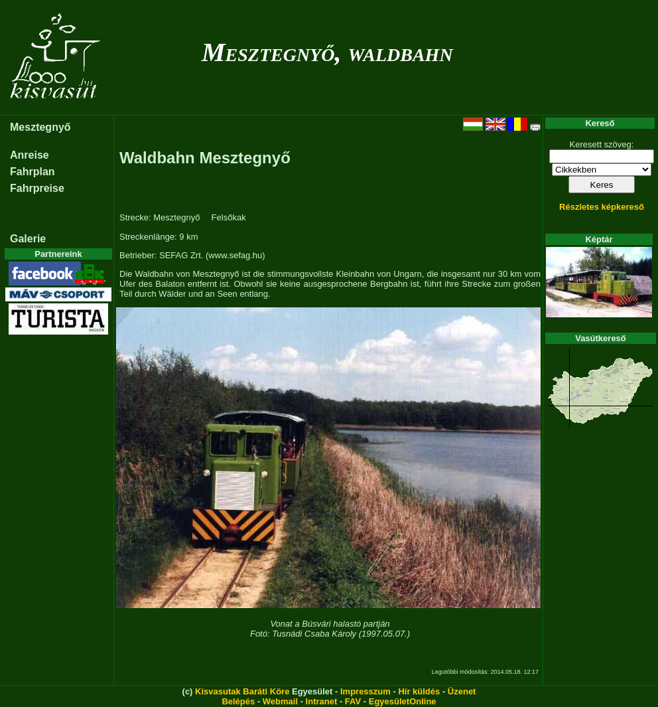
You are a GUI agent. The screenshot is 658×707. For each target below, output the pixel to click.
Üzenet (462, 691)
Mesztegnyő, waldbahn (327, 52)
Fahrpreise (37, 188)
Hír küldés (419, 691)
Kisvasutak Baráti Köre (242, 691)
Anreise (29, 155)
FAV (353, 701)
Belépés (238, 701)
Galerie (28, 238)
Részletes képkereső (601, 207)
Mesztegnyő (40, 127)
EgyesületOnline (402, 701)
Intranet (322, 701)
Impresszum (365, 691)
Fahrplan (32, 171)
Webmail (280, 701)
